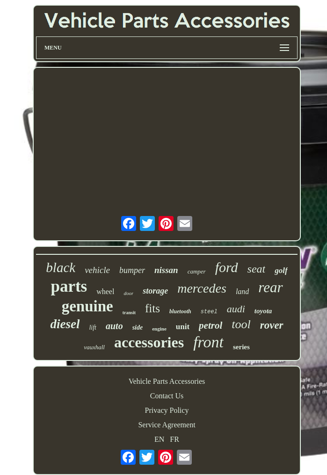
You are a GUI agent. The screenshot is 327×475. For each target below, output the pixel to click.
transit (129, 312)
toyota (263, 311)
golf (281, 270)
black (60, 267)
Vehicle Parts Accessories (167, 381)
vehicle (97, 270)
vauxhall (94, 347)
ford (226, 267)
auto (114, 326)
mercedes (201, 288)
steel (209, 312)
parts (69, 286)
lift (92, 327)
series (241, 347)
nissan (166, 270)
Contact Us (167, 396)
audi (236, 309)
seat (256, 269)
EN (159, 439)
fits (152, 308)
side (137, 327)
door (128, 293)
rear (270, 287)
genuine (87, 306)
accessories (149, 342)
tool (241, 324)
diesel (65, 324)
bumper (132, 270)
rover (271, 325)
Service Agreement (166, 425)
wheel (105, 291)
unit (182, 326)
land (242, 291)
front (208, 342)
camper (197, 271)
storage (155, 290)
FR (174, 439)
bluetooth (180, 311)
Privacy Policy (167, 410)
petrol (210, 325)
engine (159, 328)
